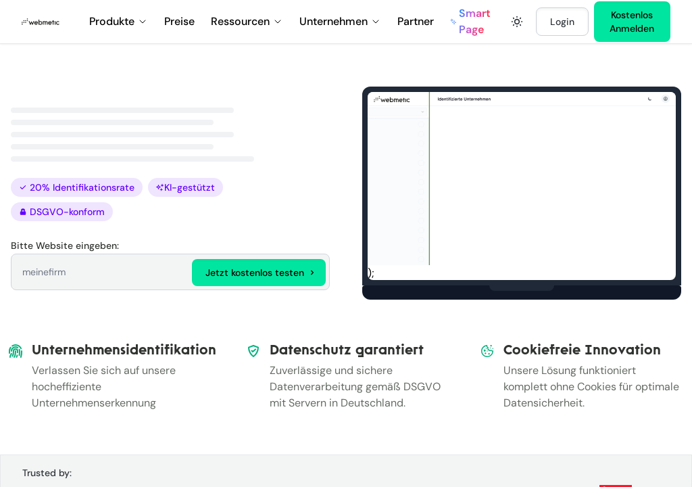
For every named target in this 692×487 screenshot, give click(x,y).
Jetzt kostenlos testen (261, 272)
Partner (415, 21)
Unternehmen (340, 21)
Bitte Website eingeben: (65, 245)
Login (562, 22)
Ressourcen (247, 21)
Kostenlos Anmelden (632, 21)
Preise (179, 21)
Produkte (118, 21)
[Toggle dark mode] (516, 21)
